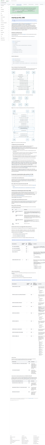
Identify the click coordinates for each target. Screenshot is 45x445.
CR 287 (14, 186)
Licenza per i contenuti (31, 398)
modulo (16, 28)
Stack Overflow (35, 442)
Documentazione (3, 2)
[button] (4, 5)
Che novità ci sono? (3, 4)
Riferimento (41, 4)
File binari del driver (12, 442)
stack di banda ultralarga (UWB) (16, 23)
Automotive (36, 4)
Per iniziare (8, 4)
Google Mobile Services (36, 441)
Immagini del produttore (12, 441)
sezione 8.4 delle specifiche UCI (20, 195)
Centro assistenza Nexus (36, 439)
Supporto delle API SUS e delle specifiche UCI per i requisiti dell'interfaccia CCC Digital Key (24, 187)
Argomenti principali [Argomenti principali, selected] (18, 4)
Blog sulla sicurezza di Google (25, 440)
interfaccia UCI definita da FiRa (28, 23)
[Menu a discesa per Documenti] (9, 1)
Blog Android (23, 439)
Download (11, 439)
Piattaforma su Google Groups (25, 441)
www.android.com (35, 440)
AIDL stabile (24, 34)
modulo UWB (34, 185)
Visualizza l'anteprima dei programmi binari (15, 440)
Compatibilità (25, 4)
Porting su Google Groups (24, 443)
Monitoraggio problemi (35, 443)
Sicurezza (13, 4)
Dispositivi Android (31, 4)
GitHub (11, 443)
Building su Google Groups (25, 442)
